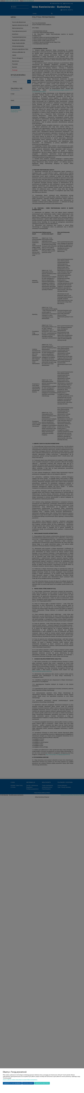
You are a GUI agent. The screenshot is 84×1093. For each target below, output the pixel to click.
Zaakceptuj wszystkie (42, 1083)
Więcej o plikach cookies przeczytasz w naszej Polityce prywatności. (20, 1079)
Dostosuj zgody (28, 1083)
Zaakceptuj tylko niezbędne (12, 1083)
